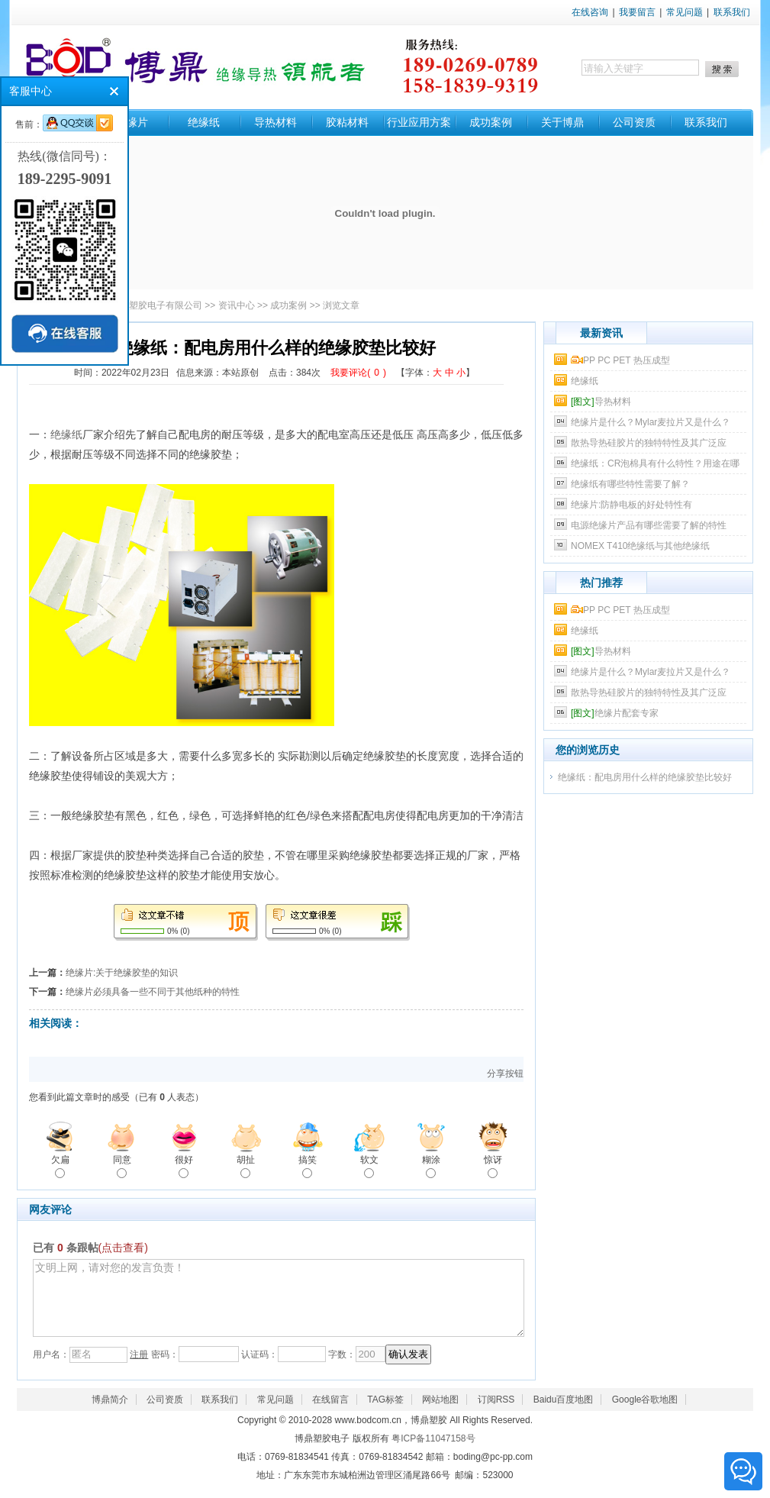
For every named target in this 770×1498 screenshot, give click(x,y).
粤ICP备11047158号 (433, 1452)
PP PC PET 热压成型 (620, 360)
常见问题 (684, 12)
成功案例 (490, 122)
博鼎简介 (110, 1413)
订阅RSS (496, 1413)
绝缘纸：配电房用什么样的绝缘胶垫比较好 (645, 777)
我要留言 (637, 12)
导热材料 (275, 122)
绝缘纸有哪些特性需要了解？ (630, 484)
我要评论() (358, 372)
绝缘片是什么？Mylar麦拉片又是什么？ (650, 422)
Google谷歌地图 (645, 1413)
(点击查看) (123, 1247)
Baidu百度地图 (563, 1413)
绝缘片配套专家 (615, 713)
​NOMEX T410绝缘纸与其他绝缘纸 (640, 546)
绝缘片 (132, 122)
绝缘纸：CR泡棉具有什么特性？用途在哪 (655, 463)
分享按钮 (505, 1073)
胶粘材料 (347, 122)
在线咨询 (590, 12)
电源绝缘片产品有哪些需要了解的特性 (649, 525)
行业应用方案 (419, 122)
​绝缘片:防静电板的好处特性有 (631, 504)
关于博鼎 (562, 122)
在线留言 (330, 1413)
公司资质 (634, 122)
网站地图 (440, 1413)
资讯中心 (236, 305)
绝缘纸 (204, 122)
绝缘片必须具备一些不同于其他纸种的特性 (153, 991)
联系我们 (732, 12)
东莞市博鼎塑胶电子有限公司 (142, 305)
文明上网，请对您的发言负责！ (278, 1305)
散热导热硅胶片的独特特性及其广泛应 (649, 442)
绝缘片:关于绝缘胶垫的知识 (122, 972)
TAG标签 (385, 1413)
